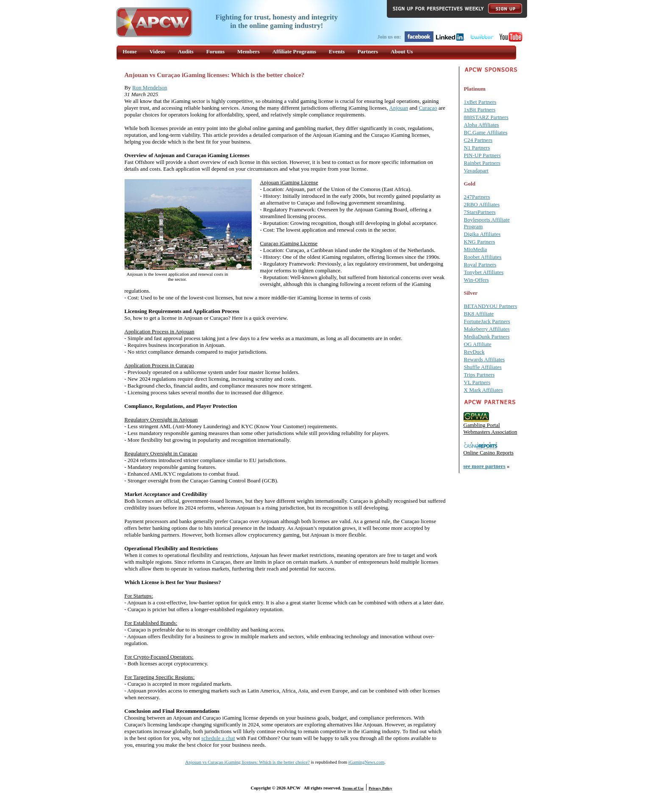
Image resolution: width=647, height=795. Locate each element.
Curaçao (428, 108)
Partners (368, 51)
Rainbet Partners (482, 163)
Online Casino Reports (489, 452)
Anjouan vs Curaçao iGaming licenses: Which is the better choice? (247, 762)
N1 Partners (477, 147)
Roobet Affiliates (483, 257)
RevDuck (474, 352)
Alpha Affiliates (481, 125)
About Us (402, 51)
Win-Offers (476, 280)
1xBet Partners (480, 102)
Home (130, 51)
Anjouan (398, 108)
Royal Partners (480, 264)
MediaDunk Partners (487, 336)
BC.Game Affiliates (486, 132)
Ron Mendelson (149, 87)
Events (337, 51)
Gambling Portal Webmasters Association (490, 428)
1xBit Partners (480, 109)
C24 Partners (478, 140)
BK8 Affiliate (479, 313)
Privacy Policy (380, 788)
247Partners (477, 197)
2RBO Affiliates (482, 204)
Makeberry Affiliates (487, 329)
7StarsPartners (480, 212)
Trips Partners (479, 374)
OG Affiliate (477, 344)
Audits (186, 51)
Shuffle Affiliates (483, 367)
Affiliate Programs (294, 51)
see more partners (484, 466)
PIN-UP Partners (482, 155)
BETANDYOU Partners (490, 306)
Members (248, 51)
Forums (215, 51)
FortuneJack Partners (487, 321)
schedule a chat (218, 738)
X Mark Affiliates (483, 390)
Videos (157, 51)
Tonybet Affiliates (484, 272)
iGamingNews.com (366, 762)
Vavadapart (476, 170)
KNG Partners (479, 241)
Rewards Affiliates (484, 359)
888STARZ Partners (486, 117)
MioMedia (475, 249)
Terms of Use (353, 788)
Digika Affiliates (482, 234)
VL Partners (477, 382)
